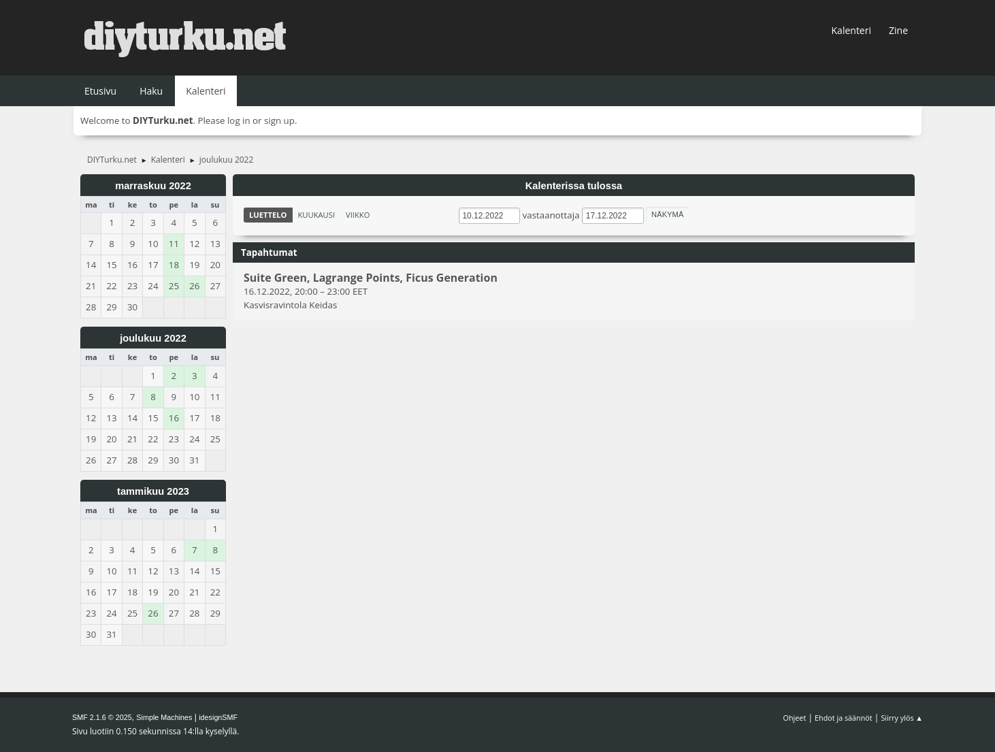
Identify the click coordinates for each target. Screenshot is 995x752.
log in (238, 120)
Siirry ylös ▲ (902, 718)
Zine (898, 30)
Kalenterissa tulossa (574, 185)
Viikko (358, 215)
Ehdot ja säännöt (843, 718)
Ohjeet (794, 718)
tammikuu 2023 (153, 491)
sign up (279, 120)
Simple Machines (164, 717)
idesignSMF (218, 717)
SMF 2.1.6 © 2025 (102, 717)
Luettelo (268, 215)
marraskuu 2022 (153, 185)
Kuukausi (317, 215)
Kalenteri (851, 30)
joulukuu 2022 (153, 338)
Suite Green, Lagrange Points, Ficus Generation (371, 278)
